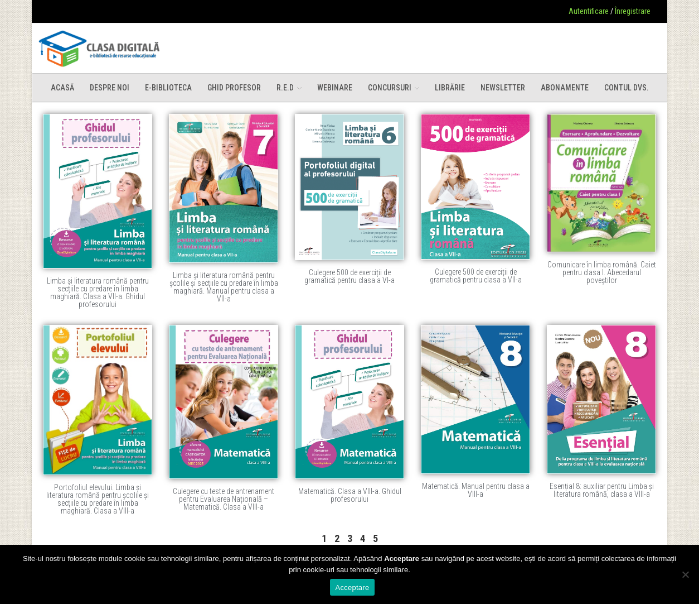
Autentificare (589, 11)
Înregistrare (633, 11)
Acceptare (353, 587)
